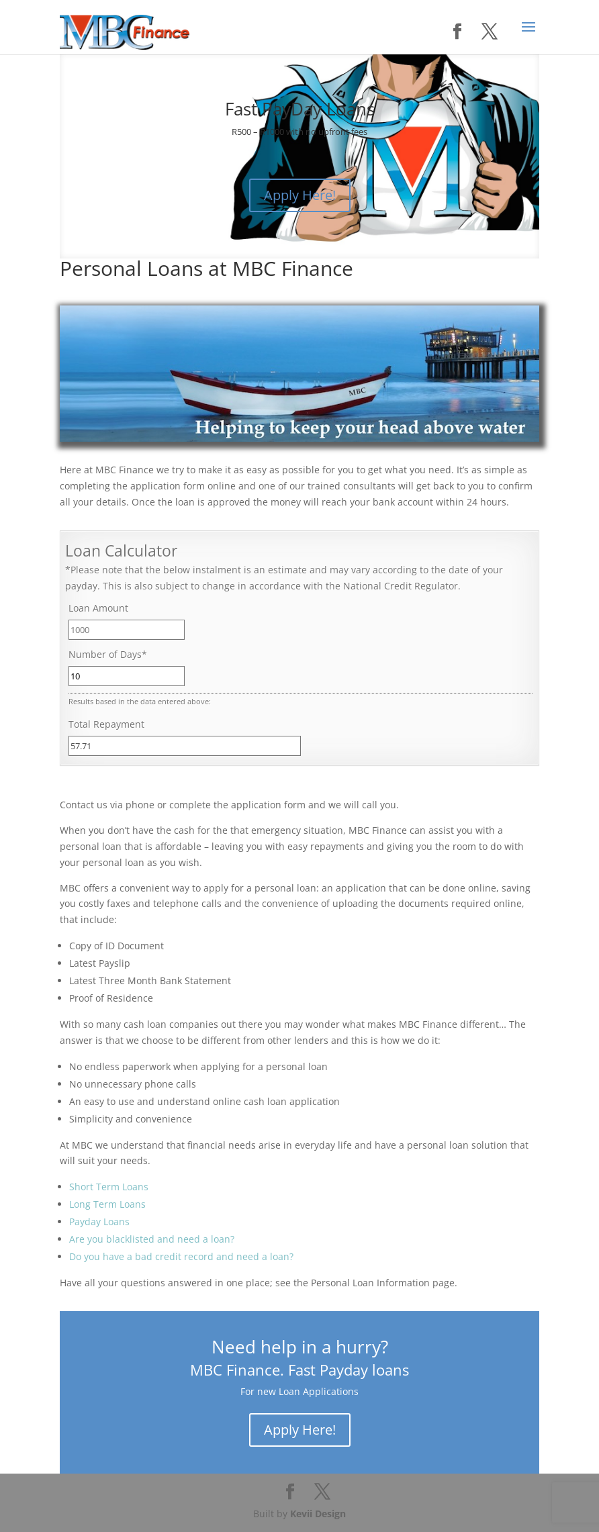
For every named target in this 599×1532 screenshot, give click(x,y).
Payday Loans (99, 1221)
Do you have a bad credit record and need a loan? (181, 1256)
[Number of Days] (126, 676)
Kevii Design (318, 1513)
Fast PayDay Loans (300, 109)
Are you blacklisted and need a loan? (151, 1239)
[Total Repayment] (184, 746)
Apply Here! (300, 195)
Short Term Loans (108, 1186)
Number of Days (107, 654)
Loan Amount (98, 608)
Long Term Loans (107, 1204)
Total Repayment (106, 724)
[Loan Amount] (126, 630)
